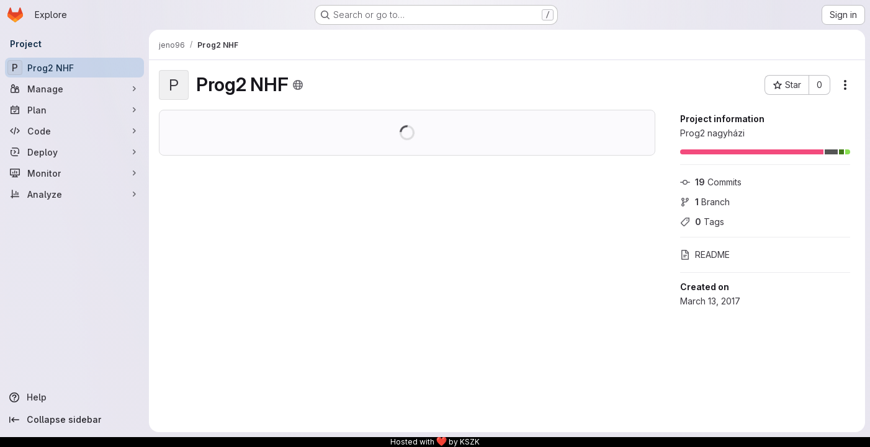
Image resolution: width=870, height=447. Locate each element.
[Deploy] (74, 152)
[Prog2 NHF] (74, 67)
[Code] (74, 131)
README (705, 254)
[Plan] (74, 110)
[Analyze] (74, 194)
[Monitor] (74, 173)
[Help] (74, 397)
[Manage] (74, 89)
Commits (711, 182)
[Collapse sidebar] (74, 420)
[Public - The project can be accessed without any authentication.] (298, 85)
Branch (705, 202)
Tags (702, 221)
